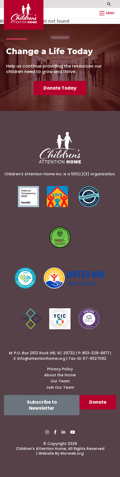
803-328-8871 (95, 353)
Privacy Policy (60, 369)
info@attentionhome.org (41, 358)
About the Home (60, 375)
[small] (47, 432)
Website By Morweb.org (61, 453)
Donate (97, 402)
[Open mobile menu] (107, 13)
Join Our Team (60, 387)
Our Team (60, 381)
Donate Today (60, 88)
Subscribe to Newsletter (42, 405)
